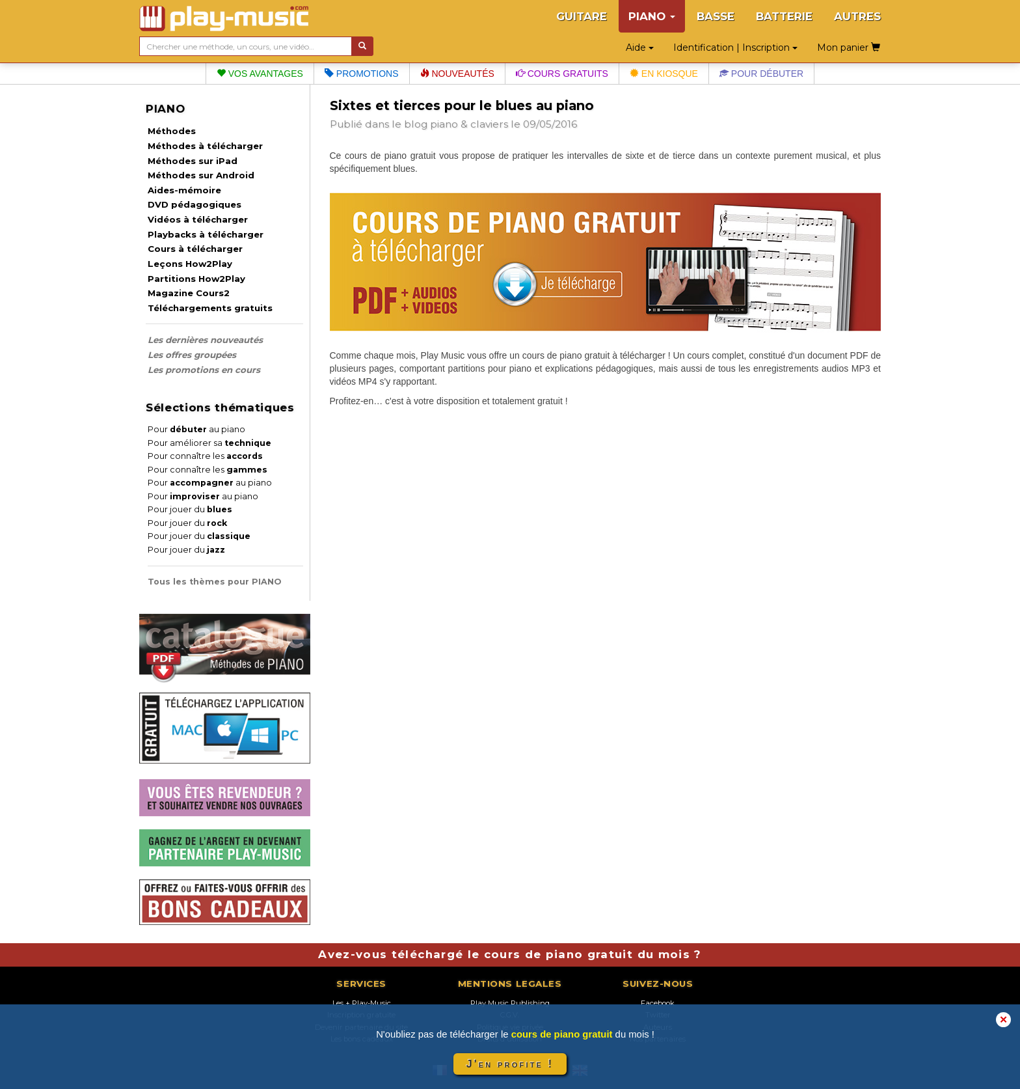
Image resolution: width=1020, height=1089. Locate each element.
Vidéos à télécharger (198, 219)
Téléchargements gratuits (210, 308)
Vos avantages (260, 73)
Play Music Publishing (510, 1003)
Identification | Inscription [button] (735, 47)
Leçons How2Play (190, 263)
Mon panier (848, 47)
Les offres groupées (192, 355)
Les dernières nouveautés (205, 340)
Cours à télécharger (195, 248)
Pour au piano (196, 429)
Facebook (658, 1003)
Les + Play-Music (361, 1003)
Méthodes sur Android (201, 175)
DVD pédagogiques (194, 204)
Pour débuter (761, 73)
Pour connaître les (205, 456)
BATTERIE (784, 16)
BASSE (715, 16)
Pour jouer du (190, 509)
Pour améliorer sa (209, 443)
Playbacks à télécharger (205, 234)
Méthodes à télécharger (205, 146)
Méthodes (172, 131)
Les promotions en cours (204, 370)
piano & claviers (469, 124)
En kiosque (664, 73)
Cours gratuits (562, 73)
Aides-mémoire (184, 190)
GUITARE (581, 16)
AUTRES (857, 16)
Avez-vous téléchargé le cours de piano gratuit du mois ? (509, 954)
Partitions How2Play (196, 278)
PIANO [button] (651, 16)
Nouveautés (457, 73)
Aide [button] (640, 47)
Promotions (362, 73)
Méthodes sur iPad (192, 161)
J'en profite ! (510, 1063)
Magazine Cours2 (189, 293)
